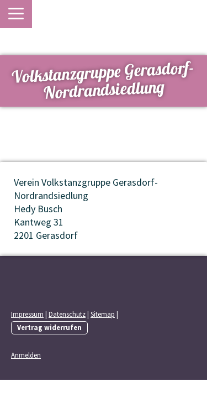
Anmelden (26, 354)
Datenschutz (67, 314)
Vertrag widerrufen (49, 327)
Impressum (27, 314)
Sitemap (103, 314)
